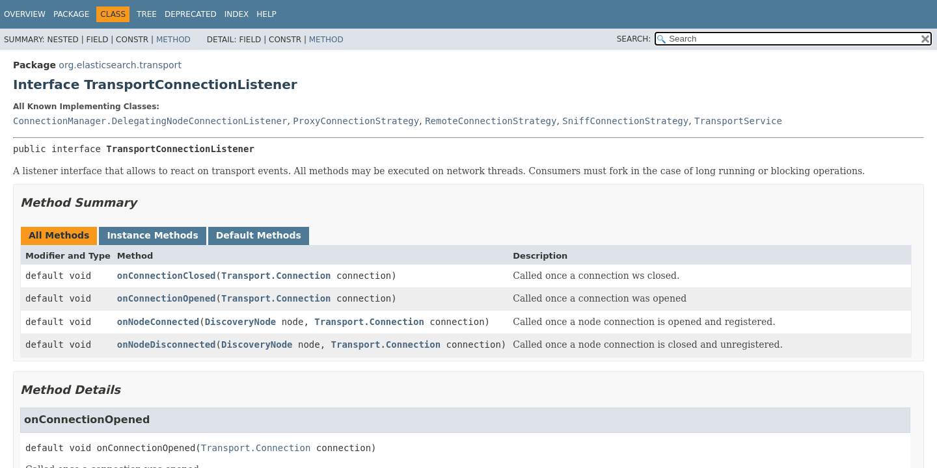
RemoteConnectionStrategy (490, 121)
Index (236, 14)
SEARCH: (634, 39)
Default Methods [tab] (258, 235)
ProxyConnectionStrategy (356, 121)
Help (266, 14)
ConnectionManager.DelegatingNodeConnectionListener (150, 121)
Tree (147, 14)
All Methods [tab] (59, 235)
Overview (25, 14)
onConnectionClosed (166, 275)
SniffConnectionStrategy (625, 121)
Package (71, 14)
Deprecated (191, 14)
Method (173, 39)
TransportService (738, 121)
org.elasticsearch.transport (120, 65)
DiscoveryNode (241, 322)
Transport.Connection (276, 275)
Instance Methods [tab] (152, 235)
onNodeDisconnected (166, 344)
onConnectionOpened (166, 298)
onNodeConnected (158, 322)
